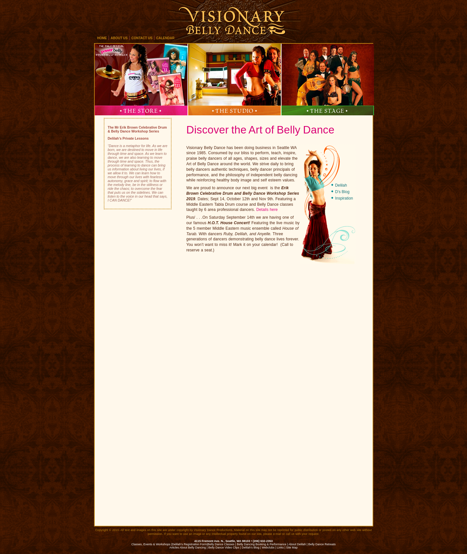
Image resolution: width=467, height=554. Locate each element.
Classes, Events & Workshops (150, 544)
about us (119, 38)
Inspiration (344, 198)
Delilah (341, 185)
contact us (141, 38)
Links (280, 547)
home (102, 38)
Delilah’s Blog (250, 547)
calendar (165, 38)
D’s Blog (342, 192)
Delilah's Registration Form (189, 544)
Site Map (292, 547)
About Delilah (297, 544)
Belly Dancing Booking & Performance (261, 544)
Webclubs (268, 547)
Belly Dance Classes (221, 544)
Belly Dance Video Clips (223, 547)
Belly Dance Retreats (322, 544)
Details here (267, 209)
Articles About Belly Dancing (187, 547)
